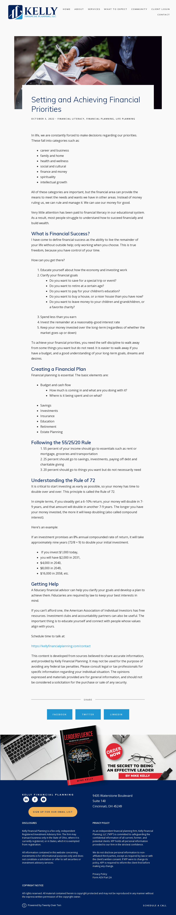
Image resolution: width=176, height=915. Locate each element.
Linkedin (116, 714)
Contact (163, 14)
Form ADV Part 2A (102, 877)
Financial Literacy (71, 118)
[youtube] (44, 799)
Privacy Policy (100, 874)
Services (94, 9)
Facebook (60, 714)
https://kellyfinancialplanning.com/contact (61, 646)
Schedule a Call (155, 905)
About (79, 9)
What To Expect (115, 9)
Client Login (160, 9)
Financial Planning (100, 118)
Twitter (88, 714)
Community (139, 9)
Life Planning (125, 118)
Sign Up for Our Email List (53, 811)
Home (66, 9)
